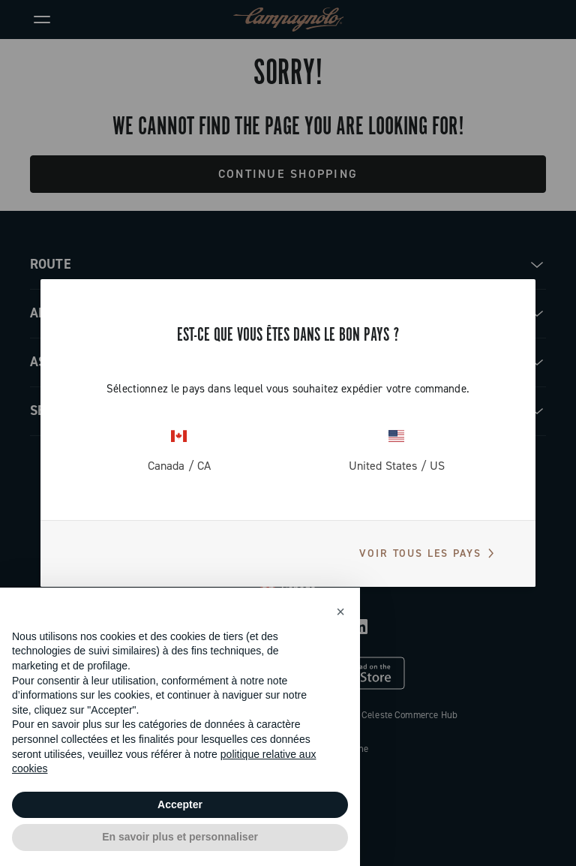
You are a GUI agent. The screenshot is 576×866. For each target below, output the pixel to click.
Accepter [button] (180, 804)
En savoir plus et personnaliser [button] (180, 837)
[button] (340, 612)
